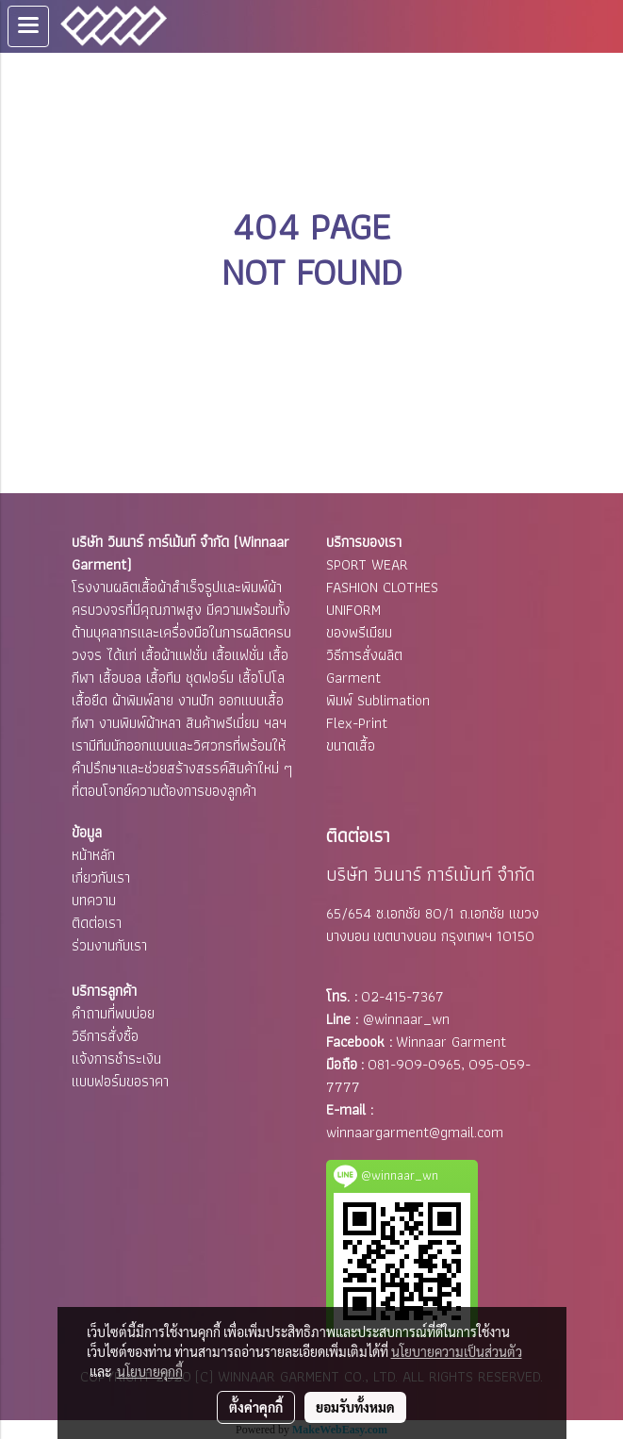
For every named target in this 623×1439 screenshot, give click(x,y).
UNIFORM (353, 609)
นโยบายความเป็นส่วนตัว (456, 1351)
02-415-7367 (402, 996)
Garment (353, 677)
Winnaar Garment (451, 1041)
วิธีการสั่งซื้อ (105, 1036)
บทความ (94, 900)
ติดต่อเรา (97, 923)
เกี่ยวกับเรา (101, 877)
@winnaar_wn (406, 1019)
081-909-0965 (414, 1064)
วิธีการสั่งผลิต (364, 655)
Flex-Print (356, 723)
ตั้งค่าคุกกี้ (256, 1406)
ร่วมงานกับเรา (109, 945)
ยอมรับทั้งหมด (355, 1406)
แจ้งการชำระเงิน (116, 1058)
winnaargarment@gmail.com (414, 1132)
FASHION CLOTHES (382, 587)
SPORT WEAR (367, 564)
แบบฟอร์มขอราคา (120, 1081)
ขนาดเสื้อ (350, 745)
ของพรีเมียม (359, 632)
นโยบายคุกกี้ (150, 1371)
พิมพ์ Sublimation (378, 700)
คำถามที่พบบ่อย (113, 1013)
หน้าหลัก (93, 855)
